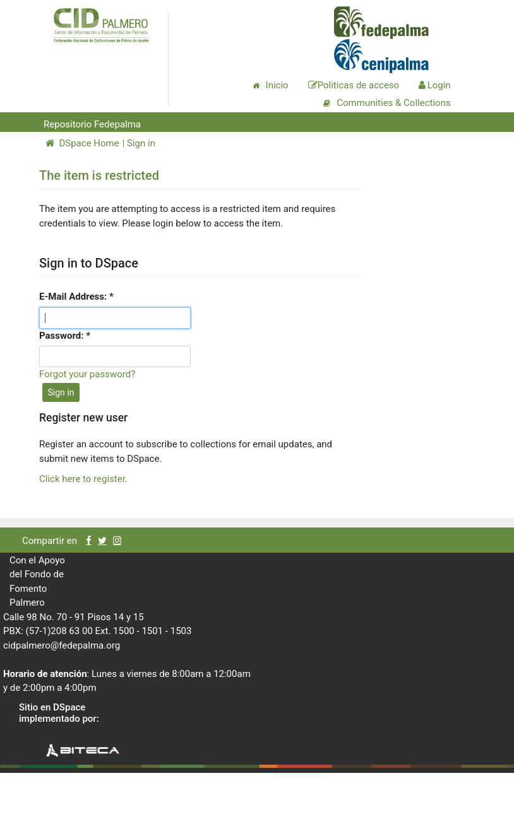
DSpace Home (82, 143)
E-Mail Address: (74, 296)
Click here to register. (83, 479)
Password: (62, 335)
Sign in (141, 143)
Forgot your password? (87, 374)
